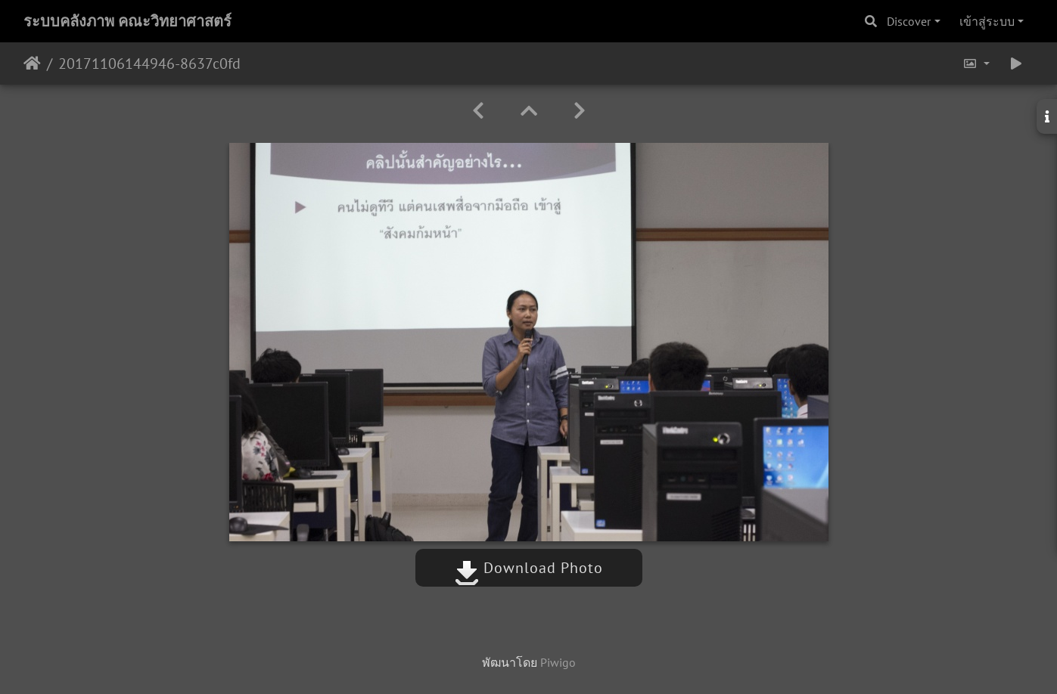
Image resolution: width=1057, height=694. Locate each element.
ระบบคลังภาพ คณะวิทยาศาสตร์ (127, 21)
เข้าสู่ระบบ (987, 21)
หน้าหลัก (32, 63)
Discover (909, 21)
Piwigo (558, 662)
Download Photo (529, 568)
